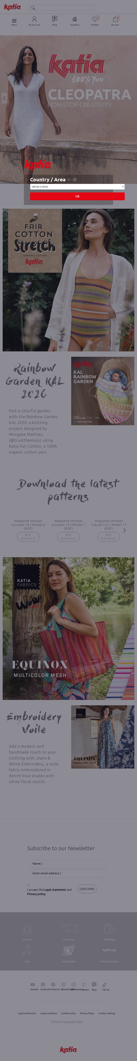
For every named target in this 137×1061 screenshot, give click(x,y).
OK (77, 196)
